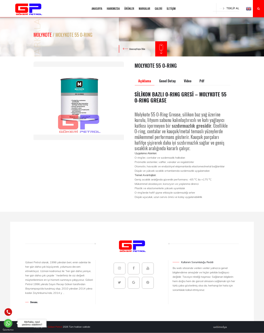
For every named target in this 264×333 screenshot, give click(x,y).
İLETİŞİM (171, 9)
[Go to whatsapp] (8, 323)
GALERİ (158, 9)
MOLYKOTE (43, 34)
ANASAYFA (97, 9)
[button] (248, 8)
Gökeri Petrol (55, 326)
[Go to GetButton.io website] (8, 330)
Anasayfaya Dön (137, 49)
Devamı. (34, 302)
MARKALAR (144, 9)
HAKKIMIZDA (113, 9)
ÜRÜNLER (129, 9)
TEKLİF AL (229, 8)
